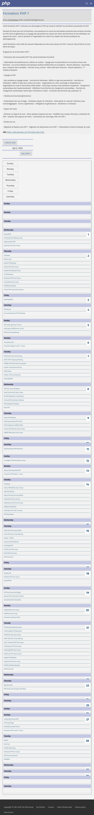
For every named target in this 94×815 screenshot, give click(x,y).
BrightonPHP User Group (11, 610)
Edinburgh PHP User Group (12, 650)
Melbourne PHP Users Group (12, 654)
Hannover (7, 255)
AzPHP (6, 740)
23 (87, 685)
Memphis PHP (8, 685)
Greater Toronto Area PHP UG (13, 367)
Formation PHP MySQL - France (13, 474)
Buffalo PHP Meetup (10, 507)
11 (87, 449)
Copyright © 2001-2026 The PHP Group (18, 807)
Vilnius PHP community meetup (13, 289)
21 (87, 627)
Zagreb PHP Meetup (10, 657)
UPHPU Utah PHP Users (11, 549)
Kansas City (7, 573)
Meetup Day (7, 259)
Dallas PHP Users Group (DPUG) (13, 495)
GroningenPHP (8, 379)
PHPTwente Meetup (10, 286)
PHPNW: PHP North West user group (15, 363)
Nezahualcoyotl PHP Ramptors (13, 449)
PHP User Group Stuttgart (12, 388)
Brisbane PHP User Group (12, 752)
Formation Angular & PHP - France (14, 346)
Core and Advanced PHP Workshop (14, 313)
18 (87, 573)
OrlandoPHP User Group (11, 282)
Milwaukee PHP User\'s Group (13, 510)
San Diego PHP (8, 545)
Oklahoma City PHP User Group (13, 503)
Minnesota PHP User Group (12, 278)
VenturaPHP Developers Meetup (14, 400)
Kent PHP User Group (10, 553)
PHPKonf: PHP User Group (12, 577)
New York (7, 744)
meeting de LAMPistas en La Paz (14, 328)
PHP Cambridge (9, 723)
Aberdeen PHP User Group (12, 245)
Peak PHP (7, 407)
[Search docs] (86, 3)
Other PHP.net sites (64, 807)
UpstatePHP (7, 580)
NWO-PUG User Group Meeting (13, 638)
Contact (51, 807)
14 (87, 484)
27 (87, 719)
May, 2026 (25, 154)
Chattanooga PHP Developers (13, 631)
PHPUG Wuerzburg (9, 748)
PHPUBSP (7, 759)
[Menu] (91, 3)
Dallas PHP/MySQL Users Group (13, 488)
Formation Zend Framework (12, 600)
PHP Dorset (7, 309)
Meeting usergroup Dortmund (13, 421)
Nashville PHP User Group (12, 499)
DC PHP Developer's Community (14, 396)
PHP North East (8, 557)
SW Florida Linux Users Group (13, 356)
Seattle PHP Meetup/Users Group (14, 429)
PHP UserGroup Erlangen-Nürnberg (15, 689)
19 (87, 593)
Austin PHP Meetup (10, 417)
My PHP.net (40, 807)
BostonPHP (7, 234)
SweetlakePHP (8, 299)
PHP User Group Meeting (11, 332)
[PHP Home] (6, 3)
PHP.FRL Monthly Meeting (11, 665)
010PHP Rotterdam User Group (13, 432)
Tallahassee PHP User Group (12, 646)
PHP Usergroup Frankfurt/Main (13, 425)
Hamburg (7, 484)
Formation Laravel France (12, 726)
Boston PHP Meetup (10, 263)
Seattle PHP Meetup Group (12, 270)
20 (87, 610)
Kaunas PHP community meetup (14, 596)
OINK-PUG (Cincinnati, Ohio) (12, 530)
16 (87, 531)
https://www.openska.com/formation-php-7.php (25, 132)
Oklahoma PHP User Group (12, 661)
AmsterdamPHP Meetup (11, 542)
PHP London (7, 371)
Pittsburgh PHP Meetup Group (13, 238)
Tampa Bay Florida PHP (11, 719)
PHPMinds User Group (11, 613)
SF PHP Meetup (8, 274)
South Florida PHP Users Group (13, 392)
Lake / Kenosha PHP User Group (13, 642)
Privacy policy (80, 807)
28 (87, 741)
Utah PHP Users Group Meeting (13, 534)
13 (87, 470)
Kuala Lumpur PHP (9, 242)
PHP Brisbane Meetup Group (13, 627)
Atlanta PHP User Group (11, 267)
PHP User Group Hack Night (12, 592)
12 (87, 461)
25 (87, 705)
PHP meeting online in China (12, 325)
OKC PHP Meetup (9, 491)
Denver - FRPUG (9, 538)
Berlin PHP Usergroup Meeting (13, 360)
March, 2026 (10, 143)
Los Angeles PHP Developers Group (14, 460)
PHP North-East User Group (12, 635)
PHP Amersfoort (9, 514)
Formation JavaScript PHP (12, 617)
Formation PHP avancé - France (13, 730)
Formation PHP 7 (9, 342)
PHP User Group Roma (11, 755)
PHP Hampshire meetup (11, 404)
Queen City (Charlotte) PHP (12, 470)
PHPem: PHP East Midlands (12, 375)
